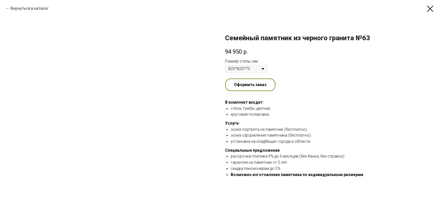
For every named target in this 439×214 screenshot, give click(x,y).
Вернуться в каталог (30, 8)
